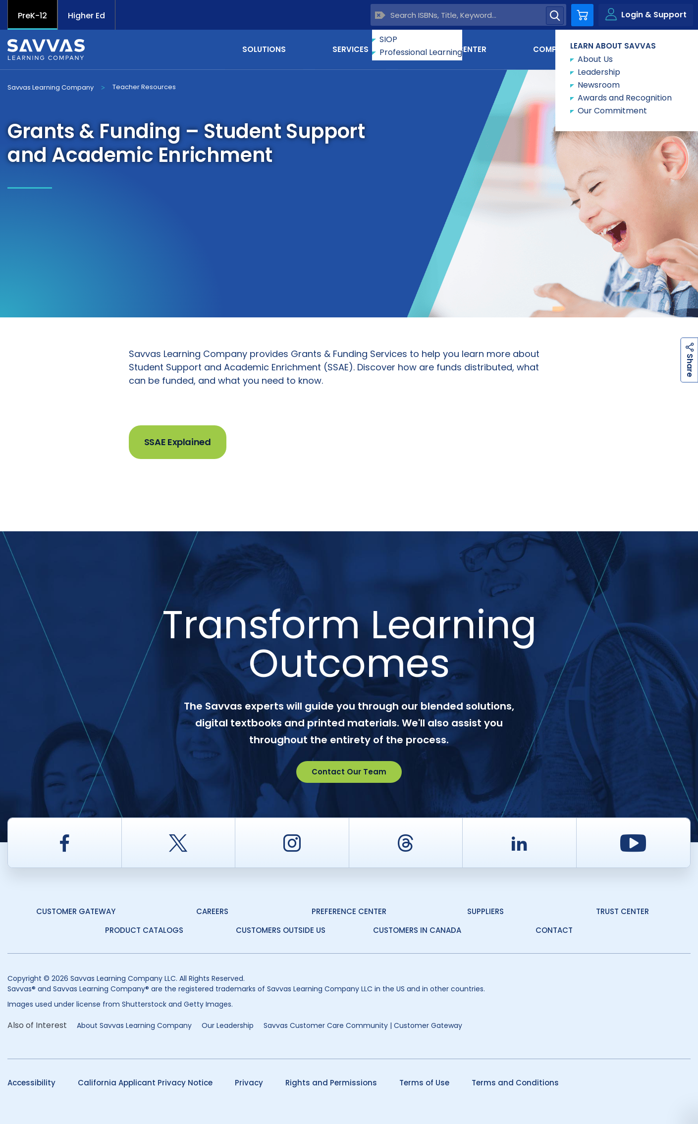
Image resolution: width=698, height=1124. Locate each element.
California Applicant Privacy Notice (145, 1082)
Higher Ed (86, 15)
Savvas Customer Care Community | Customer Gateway (363, 1025)
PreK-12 (32, 15)
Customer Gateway (75, 911)
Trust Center (622, 911)
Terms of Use (424, 1082)
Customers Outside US (280, 930)
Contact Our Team (349, 771)
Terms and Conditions (515, 1082)
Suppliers (485, 911)
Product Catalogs (144, 930)
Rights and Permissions (331, 1082)
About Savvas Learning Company (134, 1025)
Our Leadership (228, 1025)
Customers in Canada (417, 930)
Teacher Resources (144, 87)
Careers (212, 911)
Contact (648, 49)
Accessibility (31, 1082)
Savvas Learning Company (50, 87)
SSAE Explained (177, 442)
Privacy (249, 1082)
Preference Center (349, 911)
